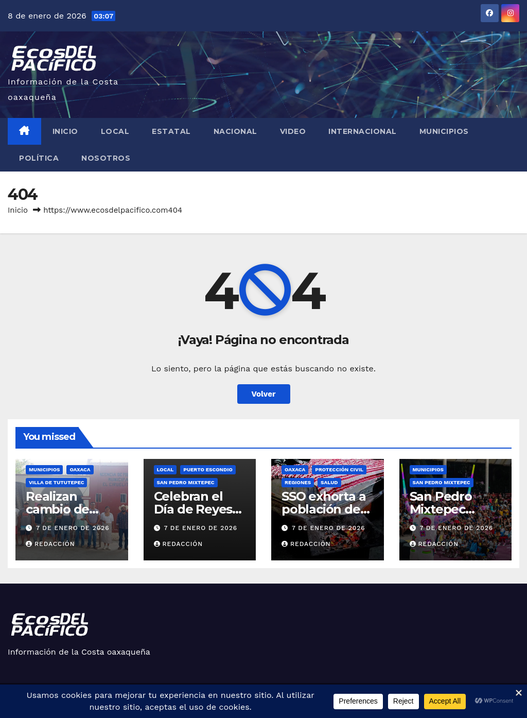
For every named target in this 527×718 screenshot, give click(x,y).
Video (293, 131)
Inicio (65, 131)
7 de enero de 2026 (73, 528)
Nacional (235, 131)
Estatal (171, 131)
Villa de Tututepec (56, 482)
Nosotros (105, 158)
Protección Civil (339, 469)
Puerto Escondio (207, 469)
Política (39, 158)
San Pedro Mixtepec (186, 482)
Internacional (362, 131)
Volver (264, 394)
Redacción (50, 544)
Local (115, 131)
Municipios (444, 131)
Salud (329, 482)
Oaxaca (79, 469)
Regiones (298, 482)
